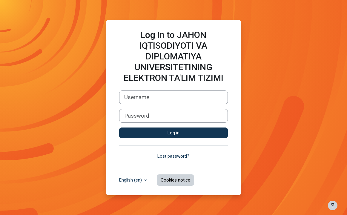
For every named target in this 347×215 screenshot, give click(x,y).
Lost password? (173, 156)
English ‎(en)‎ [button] (131, 180)
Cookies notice (175, 180)
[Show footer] (332, 205)
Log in (173, 133)
